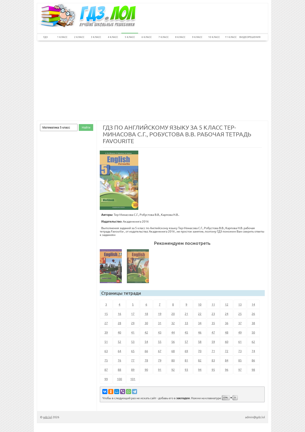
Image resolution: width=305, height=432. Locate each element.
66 (146, 351)
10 (199, 304)
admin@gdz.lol (255, 417)
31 (159, 323)
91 (159, 369)
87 (106, 369)
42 (146, 332)
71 (213, 351)
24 (226, 314)
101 (132, 379)
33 (186, 323)
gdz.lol (47, 417)
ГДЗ (45, 37)
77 (132, 360)
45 (186, 332)
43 (159, 332)
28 (119, 323)
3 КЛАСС (96, 37)
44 (173, 332)
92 (173, 369)
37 (240, 323)
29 (132, 323)
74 (253, 351)
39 (106, 332)
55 (159, 341)
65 (132, 351)
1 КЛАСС (62, 37)
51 (106, 341)
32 (173, 323)
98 (253, 369)
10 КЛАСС (214, 37)
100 (119, 379)
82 (199, 360)
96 (226, 369)
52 (119, 341)
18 (146, 314)
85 (240, 360)
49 (240, 332)
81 (186, 360)
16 (119, 314)
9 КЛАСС (197, 37)
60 (226, 341)
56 (173, 341)
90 (146, 369)
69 (186, 351)
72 (226, 351)
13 (240, 304)
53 (132, 341)
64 (119, 351)
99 (106, 379)
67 (159, 351)
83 (213, 360)
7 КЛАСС (163, 37)
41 (132, 332)
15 (106, 314)
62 (253, 341)
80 (173, 360)
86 (253, 360)
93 (186, 369)
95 (213, 369)
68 (173, 351)
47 (213, 332)
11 (213, 304)
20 (173, 314)
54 (146, 341)
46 (199, 332)
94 (199, 369)
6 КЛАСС (146, 37)
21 (186, 314)
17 (132, 314)
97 (240, 369)
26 (253, 314)
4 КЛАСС (113, 37)
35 (213, 323)
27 (106, 323)
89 (132, 369)
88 (119, 369)
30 (146, 323)
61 (240, 341)
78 (146, 360)
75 (106, 360)
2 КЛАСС (79, 37)
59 (213, 341)
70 (199, 351)
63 (106, 351)
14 (253, 304)
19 (159, 314)
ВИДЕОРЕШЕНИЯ (247, 37)
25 (240, 314)
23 (213, 314)
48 (226, 332)
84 (226, 360)
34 (199, 323)
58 (199, 341)
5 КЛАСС (130, 37)
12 (226, 304)
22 (199, 314)
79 (159, 360)
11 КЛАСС (231, 37)
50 (253, 332)
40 (119, 332)
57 (186, 341)
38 (253, 323)
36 (226, 323)
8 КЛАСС (180, 37)
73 (240, 351)
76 (119, 360)
